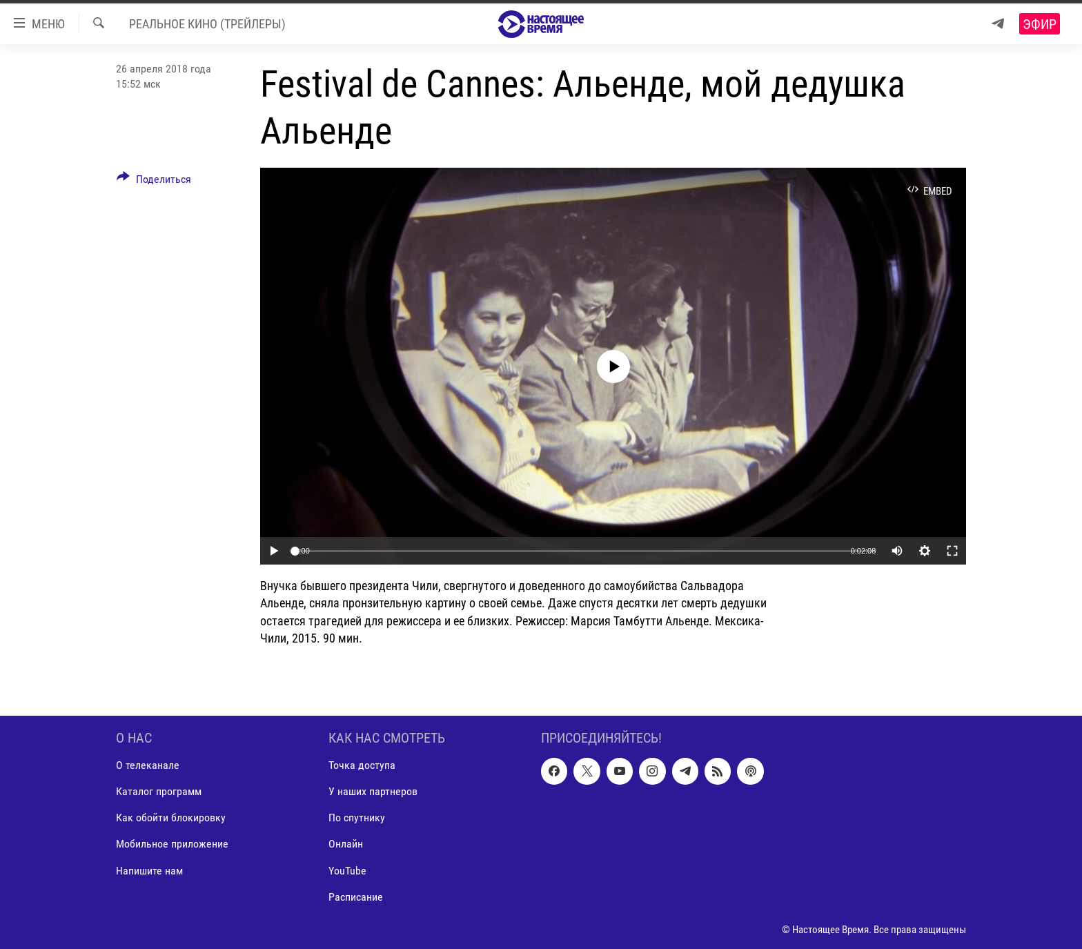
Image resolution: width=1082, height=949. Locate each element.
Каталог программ (158, 791)
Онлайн (345, 844)
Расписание (355, 896)
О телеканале (147, 765)
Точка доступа (361, 765)
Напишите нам (149, 870)
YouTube (347, 870)
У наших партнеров (372, 791)
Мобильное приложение (172, 844)
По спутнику (356, 817)
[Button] (154, 181)
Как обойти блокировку (171, 817)
